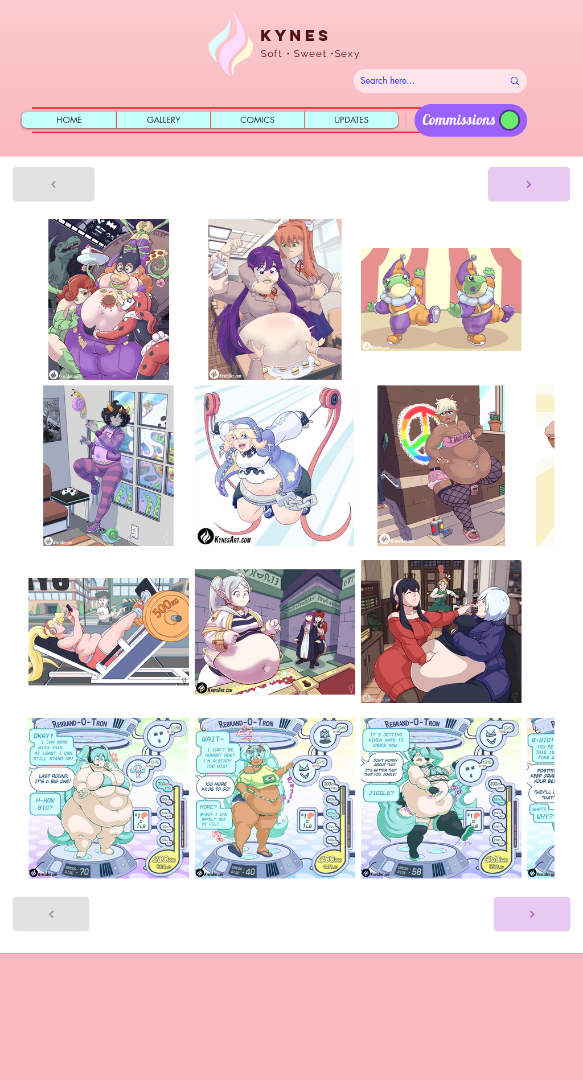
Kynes (296, 35)
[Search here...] (423, 81)
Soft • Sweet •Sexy (310, 53)
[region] (470, 120)
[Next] (529, 184)
